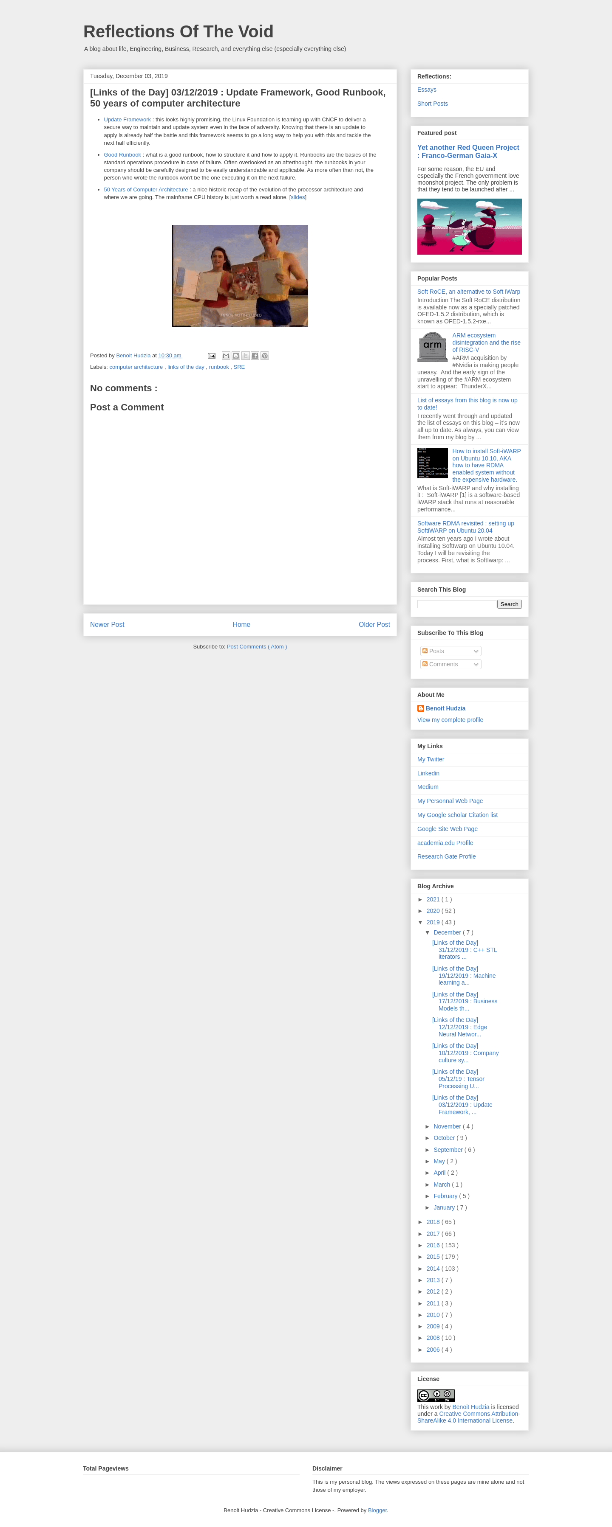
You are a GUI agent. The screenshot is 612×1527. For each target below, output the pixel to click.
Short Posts (432, 103)
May (440, 1161)
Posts (433, 651)
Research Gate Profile (446, 856)
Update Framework (127, 119)
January (445, 1207)
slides (298, 197)
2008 (434, 1337)
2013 (434, 1280)
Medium (428, 786)
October (445, 1137)
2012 (434, 1291)
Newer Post (107, 624)
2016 (434, 1245)
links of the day (186, 367)
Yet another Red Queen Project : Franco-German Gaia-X (468, 151)
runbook (220, 367)
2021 (434, 899)
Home (242, 624)
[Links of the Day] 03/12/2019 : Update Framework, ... (462, 1104)
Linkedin (428, 773)
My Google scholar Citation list (457, 814)
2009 (434, 1326)
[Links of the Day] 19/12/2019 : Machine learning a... (464, 975)
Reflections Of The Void (178, 31)
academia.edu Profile (445, 842)
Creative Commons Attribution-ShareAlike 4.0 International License (468, 1417)
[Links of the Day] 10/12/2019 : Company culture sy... (465, 1053)
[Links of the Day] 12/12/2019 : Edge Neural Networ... (459, 1027)
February (446, 1196)
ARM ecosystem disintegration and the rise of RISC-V (487, 342)
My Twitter (431, 759)
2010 (434, 1314)
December (448, 932)
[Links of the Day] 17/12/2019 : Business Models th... (465, 1001)
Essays (426, 89)
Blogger (377, 1510)
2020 (434, 910)
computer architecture (137, 367)
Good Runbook (122, 155)
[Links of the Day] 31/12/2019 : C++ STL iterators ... (464, 949)
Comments (440, 664)
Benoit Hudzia (445, 708)
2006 (434, 1349)
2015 (434, 1256)
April (440, 1172)
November (448, 1126)
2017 (434, 1233)
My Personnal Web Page (450, 800)
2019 (434, 922)
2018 (434, 1221)
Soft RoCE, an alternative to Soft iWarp (468, 291)
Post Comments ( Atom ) (257, 646)
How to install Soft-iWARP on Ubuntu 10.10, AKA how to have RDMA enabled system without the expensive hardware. (487, 465)
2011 (434, 1303)
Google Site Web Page (447, 828)
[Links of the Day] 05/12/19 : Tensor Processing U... (458, 1078)
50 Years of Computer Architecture (146, 189)
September (449, 1149)
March (443, 1184)
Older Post (374, 624)
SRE (239, 367)
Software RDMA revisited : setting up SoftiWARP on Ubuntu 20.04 (465, 527)
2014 (434, 1268)
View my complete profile (450, 719)
